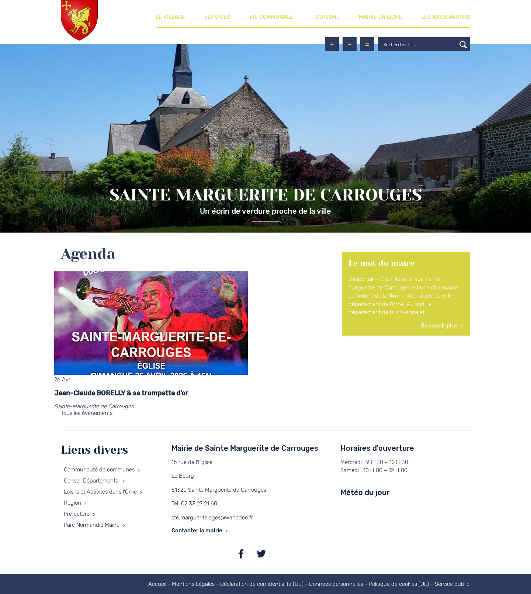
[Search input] (419, 44)
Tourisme (326, 17)
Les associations (445, 17)
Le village (170, 17)
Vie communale (271, 17)
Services (217, 17)
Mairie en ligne (380, 17)
